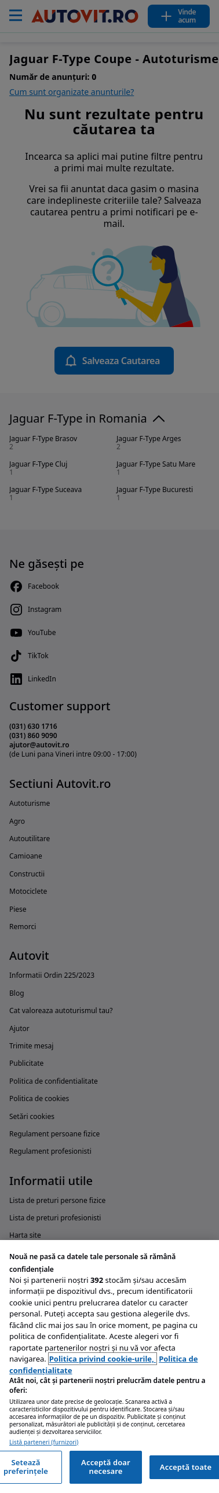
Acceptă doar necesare (105, 1467)
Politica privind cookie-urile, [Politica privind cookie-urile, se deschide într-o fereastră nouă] (102, 1358)
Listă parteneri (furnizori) (43, 1442)
